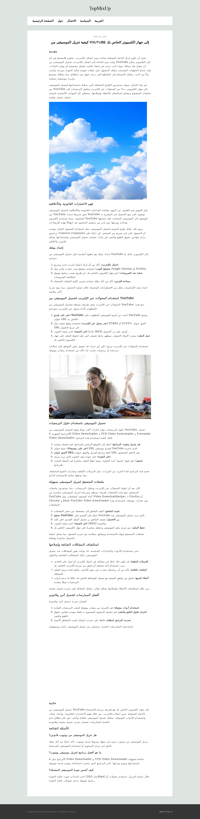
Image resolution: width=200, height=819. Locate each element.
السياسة (85, 20)
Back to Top (166, 812)
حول (60, 20)
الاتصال (71, 20)
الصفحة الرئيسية (43, 20)
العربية (99, 20)
